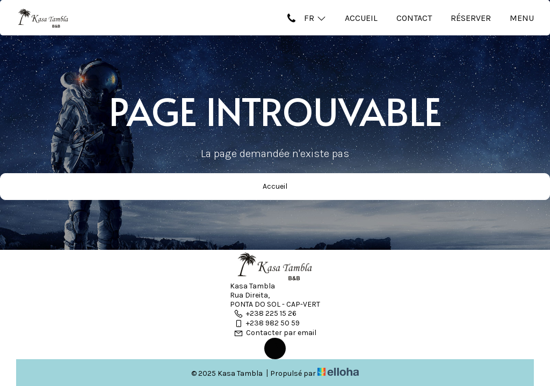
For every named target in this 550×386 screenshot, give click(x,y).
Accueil (361, 18)
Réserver (471, 18)
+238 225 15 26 (265, 313)
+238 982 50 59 (267, 323)
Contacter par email (275, 332)
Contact (414, 18)
